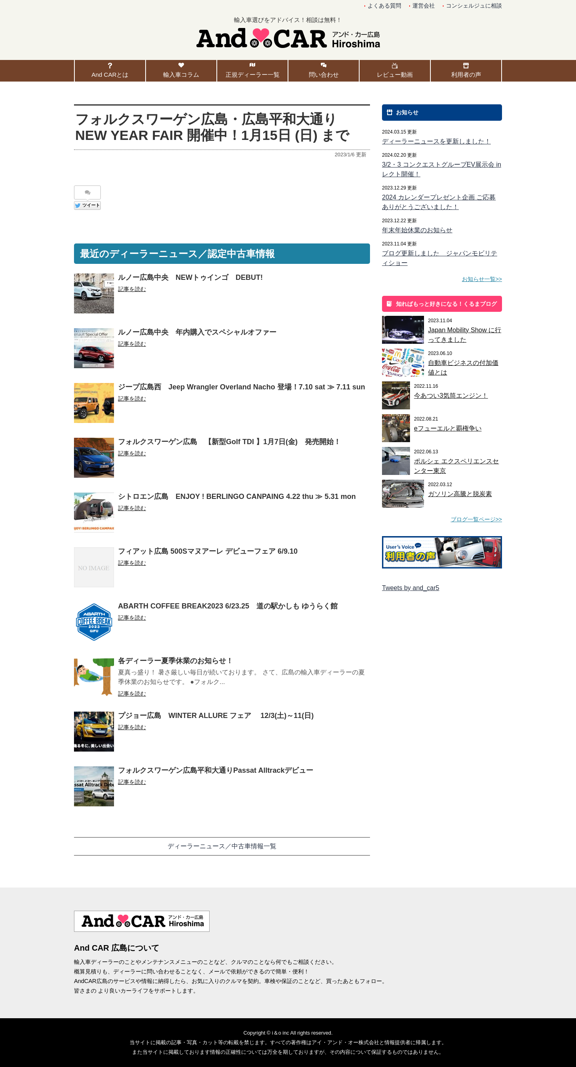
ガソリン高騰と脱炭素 (460, 494)
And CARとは (110, 74)
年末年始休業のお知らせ (417, 230)
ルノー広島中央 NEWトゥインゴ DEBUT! (190, 277)
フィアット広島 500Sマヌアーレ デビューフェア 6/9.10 (208, 551)
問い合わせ (324, 74)
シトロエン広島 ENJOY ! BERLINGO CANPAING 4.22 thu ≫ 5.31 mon (237, 497)
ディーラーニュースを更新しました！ (436, 141)
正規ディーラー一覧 (253, 74)
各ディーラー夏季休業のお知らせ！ (175, 661)
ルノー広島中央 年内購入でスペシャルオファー (197, 332)
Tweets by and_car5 (410, 587)
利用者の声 (466, 74)
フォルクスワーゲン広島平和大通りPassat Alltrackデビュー (215, 770)
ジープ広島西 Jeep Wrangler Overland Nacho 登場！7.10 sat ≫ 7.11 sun (241, 387)
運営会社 (423, 6)
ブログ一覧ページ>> (476, 519)
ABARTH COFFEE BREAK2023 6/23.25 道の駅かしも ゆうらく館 (228, 606)
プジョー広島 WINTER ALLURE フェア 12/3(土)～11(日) (216, 716)
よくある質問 (384, 6)
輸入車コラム (181, 74)
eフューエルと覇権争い (448, 428)
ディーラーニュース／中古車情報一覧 (222, 846)
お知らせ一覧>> (482, 279)
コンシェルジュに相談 (474, 6)
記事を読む (132, 289)
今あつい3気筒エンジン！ (451, 395)
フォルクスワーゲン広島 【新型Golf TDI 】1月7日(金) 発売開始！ (229, 442)
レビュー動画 (395, 74)
